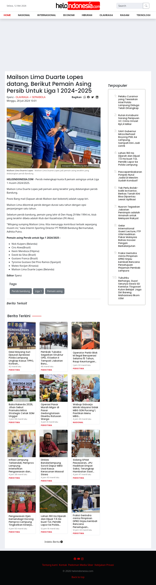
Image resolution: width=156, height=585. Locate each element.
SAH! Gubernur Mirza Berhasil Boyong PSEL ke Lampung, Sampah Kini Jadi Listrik (129, 139)
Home (7, 15)
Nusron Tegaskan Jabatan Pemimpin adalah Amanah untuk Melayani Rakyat (129, 212)
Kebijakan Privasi (104, 565)
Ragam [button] (124, 15)
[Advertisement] (78, 46)
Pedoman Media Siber (80, 565)
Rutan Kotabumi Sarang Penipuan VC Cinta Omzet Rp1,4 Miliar (128, 120)
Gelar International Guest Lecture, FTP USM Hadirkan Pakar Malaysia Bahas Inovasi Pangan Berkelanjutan (129, 236)
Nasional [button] (24, 15)
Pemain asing (54, 291)
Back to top (78, 577)
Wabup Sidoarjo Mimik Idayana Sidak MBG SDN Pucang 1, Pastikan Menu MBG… (85, 410)
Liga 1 (38, 291)
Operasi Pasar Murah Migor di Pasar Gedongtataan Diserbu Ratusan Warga (51, 412)
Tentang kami (50, 565)
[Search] (129, 6)
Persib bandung (21, 291)
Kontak (63, 565)
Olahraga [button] (106, 15)
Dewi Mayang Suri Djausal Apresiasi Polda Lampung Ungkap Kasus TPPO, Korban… (21, 357)
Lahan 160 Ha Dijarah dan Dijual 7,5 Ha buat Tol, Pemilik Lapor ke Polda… (53, 520)
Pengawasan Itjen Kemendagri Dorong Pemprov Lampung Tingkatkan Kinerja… (21, 520)
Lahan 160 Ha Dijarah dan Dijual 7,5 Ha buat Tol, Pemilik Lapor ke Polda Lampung (129, 158)
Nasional (78, 422)
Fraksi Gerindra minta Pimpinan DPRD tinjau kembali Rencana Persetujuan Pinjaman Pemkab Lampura (129, 261)
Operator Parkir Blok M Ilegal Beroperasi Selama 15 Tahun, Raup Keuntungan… (85, 357)
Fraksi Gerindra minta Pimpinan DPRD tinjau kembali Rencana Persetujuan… (85, 521)
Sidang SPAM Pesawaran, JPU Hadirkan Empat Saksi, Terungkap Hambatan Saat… (83, 465)
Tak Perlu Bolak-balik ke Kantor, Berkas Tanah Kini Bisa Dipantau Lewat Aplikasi (129, 193)
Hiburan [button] (87, 15)
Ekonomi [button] (68, 15)
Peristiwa (14, 370)
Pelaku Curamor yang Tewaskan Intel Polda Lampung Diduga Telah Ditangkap (128, 102)
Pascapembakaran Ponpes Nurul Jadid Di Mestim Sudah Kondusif (130, 176)
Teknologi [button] (143, 15)
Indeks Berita (53, 541)
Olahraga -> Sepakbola (31, 97)
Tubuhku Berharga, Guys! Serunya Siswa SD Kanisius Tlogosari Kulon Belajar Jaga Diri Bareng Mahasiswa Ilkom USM (129, 288)
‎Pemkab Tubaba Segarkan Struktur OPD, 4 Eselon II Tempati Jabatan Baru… (52, 357)
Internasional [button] (46, 15)
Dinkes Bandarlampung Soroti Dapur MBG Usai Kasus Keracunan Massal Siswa (52, 467)
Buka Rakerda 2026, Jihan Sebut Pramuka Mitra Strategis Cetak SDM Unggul (21, 410)
